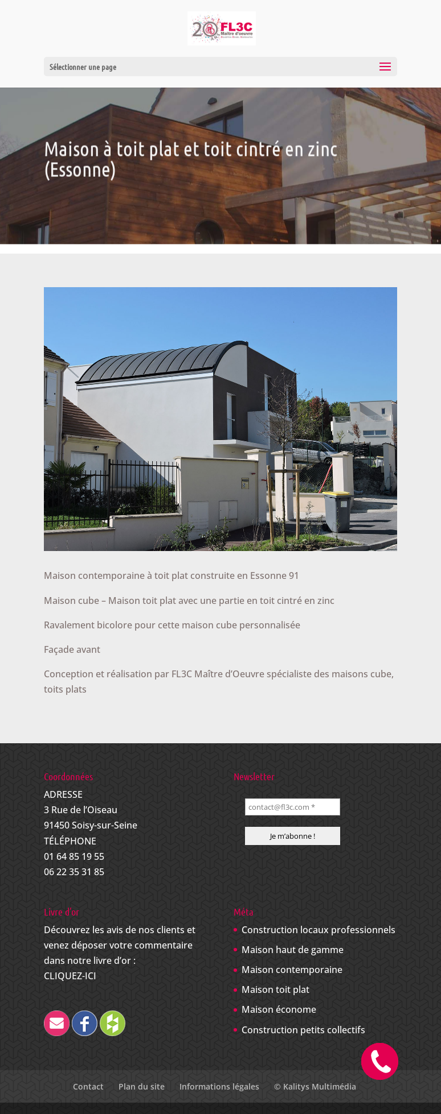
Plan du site (142, 1086)
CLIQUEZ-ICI (70, 976)
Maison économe (279, 1009)
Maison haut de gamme (293, 949)
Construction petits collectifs (303, 1030)
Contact (88, 1086)
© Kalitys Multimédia (315, 1086)
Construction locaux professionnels (318, 929)
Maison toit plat (275, 989)
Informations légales (219, 1086)
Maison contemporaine (292, 969)
